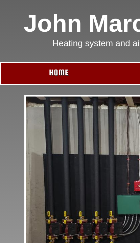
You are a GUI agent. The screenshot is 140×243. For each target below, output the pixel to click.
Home (59, 72)
